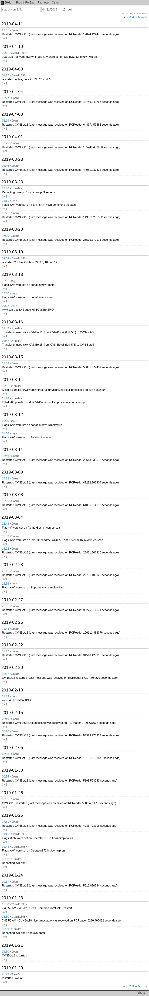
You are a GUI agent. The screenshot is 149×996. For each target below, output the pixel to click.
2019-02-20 (12, 667)
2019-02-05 (12, 747)
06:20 (5, 731)
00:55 (5, 776)
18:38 (5, 363)
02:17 (5, 673)
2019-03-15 (12, 357)
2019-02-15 (12, 712)
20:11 (5, 571)
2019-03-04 (12, 517)
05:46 (5, 165)
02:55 (5, 799)
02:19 (5, 120)
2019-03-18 (12, 274)
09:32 (5, 305)
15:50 (5, 293)
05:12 (5, 651)
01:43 (5, 846)
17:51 (5, 821)
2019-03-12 (12, 414)
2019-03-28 (12, 159)
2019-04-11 (12, 24)
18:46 (5, 455)
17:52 (5, 478)
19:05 (5, 501)
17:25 (5, 235)
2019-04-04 (12, 91)
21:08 (5, 188)
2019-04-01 (12, 136)
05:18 (5, 433)
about (141, 992)
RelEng (29, 2)
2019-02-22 (12, 645)
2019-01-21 (12, 945)
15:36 (5, 583)
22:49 (5, 719)
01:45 (5, 834)
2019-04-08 (12, 69)
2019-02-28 (12, 564)
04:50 (5, 951)
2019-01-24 (12, 875)
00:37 (5, 881)
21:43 (5, 628)
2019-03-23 (12, 182)
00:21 (5, 213)
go (69, 9)
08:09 (5, 929)
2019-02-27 (12, 599)
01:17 (5, 75)
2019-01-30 (12, 770)
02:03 (5, 258)
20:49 (5, 974)
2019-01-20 (12, 967)
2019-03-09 (12, 472)
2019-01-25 (12, 815)
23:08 (5, 754)
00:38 (5, 859)
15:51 (5, 281)
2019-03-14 (12, 379)
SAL (6, 2)
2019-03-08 (12, 494)
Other (55, 2)
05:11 (5, 52)
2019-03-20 (12, 229)
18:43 (5, 523)
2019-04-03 (12, 114)
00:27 (5, 98)
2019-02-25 (12, 622)
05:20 (5, 420)
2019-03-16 (12, 322)
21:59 (5, 696)
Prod (19, 2)
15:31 (5, 385)
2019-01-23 (12, 897)
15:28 (5, 398)
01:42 (5, 328)
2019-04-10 (12, 46)
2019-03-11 (12, 449)
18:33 (5, 536)
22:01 (5, 30)
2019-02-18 (12, 690)
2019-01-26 (12, 792)
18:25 (5, 143)
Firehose (43, 2)
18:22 (5, 548)
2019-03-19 (12, 251)
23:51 (5, 606)
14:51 (5, 200)
